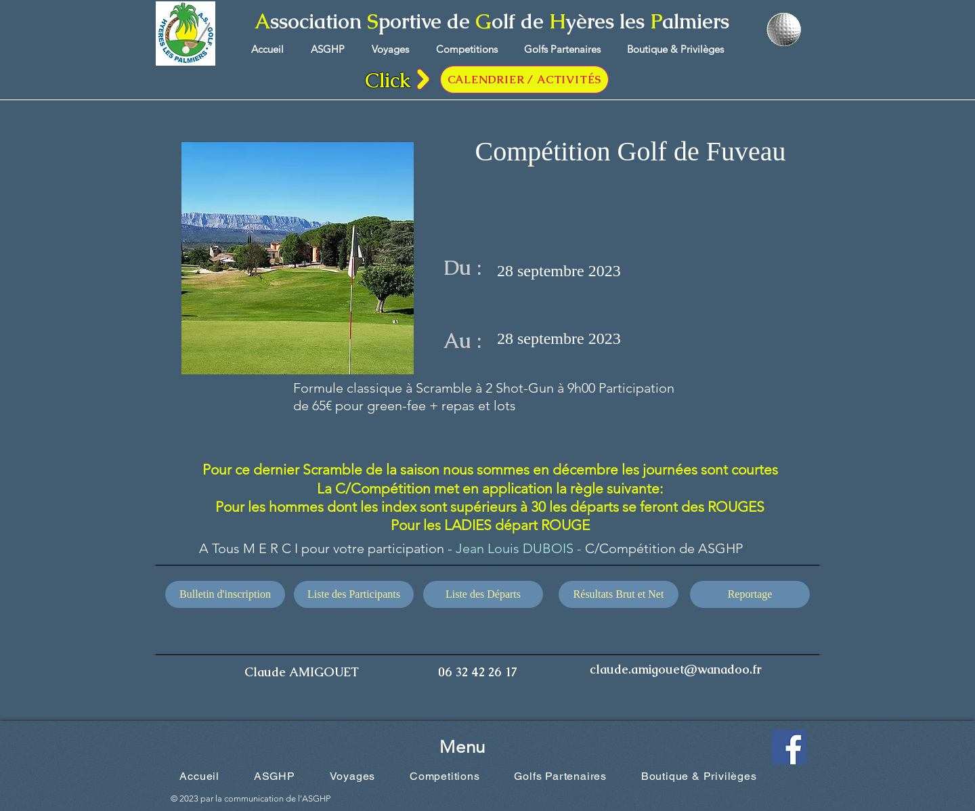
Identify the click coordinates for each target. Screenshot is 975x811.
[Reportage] (750, 594)
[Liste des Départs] (483, 594)
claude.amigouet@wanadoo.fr (676, 669)
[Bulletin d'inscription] (225, 594)
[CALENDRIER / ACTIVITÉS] (524, 79)
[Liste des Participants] (354, 594)
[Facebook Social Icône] (789, 747)
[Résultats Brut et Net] (618, 594)
